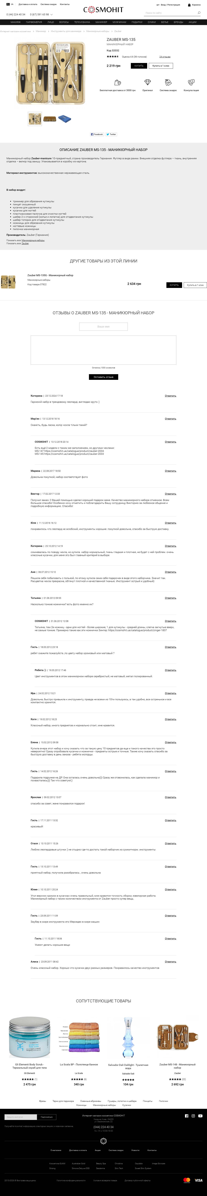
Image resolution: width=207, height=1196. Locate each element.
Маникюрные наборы (33, 240)
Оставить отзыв (103, 377)
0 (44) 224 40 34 (15, 14)
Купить (139, 65)
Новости (135, 1150)
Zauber (25, 243)
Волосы (64, 22)
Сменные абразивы (90, 1101)
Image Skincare (158, 1163)
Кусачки (126, 1105)
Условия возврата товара (105, 1180)
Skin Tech (119, 1168)
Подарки (137, 22)
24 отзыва (164, 56)
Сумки (152, 22)
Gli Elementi (29, 1073)
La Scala (79, 1073)
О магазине (56, 1150)
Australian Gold (78, 1163)
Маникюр (101, 22)
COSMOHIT (103, 9)
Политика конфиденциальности (71, 1180)
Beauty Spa (101, 1163)
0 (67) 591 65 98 (39, 14)
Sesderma (100, 1168)
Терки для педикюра (63, 1101)
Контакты (152, 1150)
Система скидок (116, 1150)
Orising (52, 1168)
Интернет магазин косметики (15, 31)
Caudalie (138, 1163)
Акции (192, 22)
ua (12, 4)
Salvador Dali (128, 1073)
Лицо (51, 22)
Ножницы (81, 1105)
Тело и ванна (82, 22)
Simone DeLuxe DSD (81, 1168)
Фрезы (42, 1101)
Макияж (16, 22)
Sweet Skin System (143, 1168)
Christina (119, 1163)
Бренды (178, 22)
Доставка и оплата (78, 1150)
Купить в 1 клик (161, 65)
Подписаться (47, 1117)
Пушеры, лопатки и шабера (122, 1101)
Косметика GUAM (57, 1163)
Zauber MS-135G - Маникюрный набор (50, 275)
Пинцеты (148, 1101)
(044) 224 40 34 (103, 1127)
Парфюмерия (34, 22)
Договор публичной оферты (138, 1180)
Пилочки (163, 1101)
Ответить (170, 395)
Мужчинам (119, 22)
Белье (164, 22)
